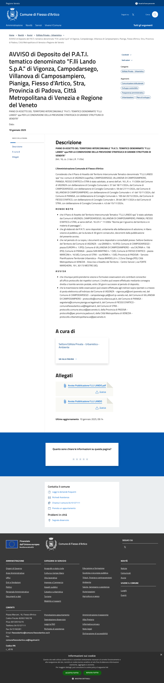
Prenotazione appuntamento (56, 614)
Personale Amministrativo (17, 591)
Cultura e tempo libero (54, 573)
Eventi (123, 595)
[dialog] (82, 667)
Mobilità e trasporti (52, 601)
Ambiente (87, 582)
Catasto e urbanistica (53, 591)
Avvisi (29, 35)
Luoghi (124, 590)
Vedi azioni (127, 60)
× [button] (161, 655)
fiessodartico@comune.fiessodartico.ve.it (31, 632)
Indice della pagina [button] (19, 138)
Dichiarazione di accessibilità (95, 633)
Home (11, 35)
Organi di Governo (14, 568)
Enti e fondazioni (13, 582)
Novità (21, 35)
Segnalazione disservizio (55, 619)
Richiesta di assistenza (54, 628)
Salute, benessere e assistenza (96, 586)
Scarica (100, 391)
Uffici (8, 577)
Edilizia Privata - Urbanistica (49, 35)
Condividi (127, 54)
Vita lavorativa (50, 577)
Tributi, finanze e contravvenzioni (97, 577)
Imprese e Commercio (53, 582)
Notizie (124, 568)
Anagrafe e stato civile (54, 568)
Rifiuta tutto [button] (92, 673)
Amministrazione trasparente (95, 614)
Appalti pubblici (51, 587)
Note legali (87, 628)
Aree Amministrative (15, 573)
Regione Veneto (13, 3)
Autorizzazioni (89, 591)
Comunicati (126, 573)
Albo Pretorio (88, 619)
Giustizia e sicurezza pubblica (95, 572)
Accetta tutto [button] (72, 673)
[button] (82, 678)
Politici (9, 587)
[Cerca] (155, 14)
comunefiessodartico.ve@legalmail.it (22, 640)
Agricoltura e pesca (91, 596)
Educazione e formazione (93, 568)
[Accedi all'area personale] (145, 3)
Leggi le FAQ (49, 624)
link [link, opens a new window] (107, 667)
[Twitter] (132, 14)
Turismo (47, 596)
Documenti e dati (13, 596)
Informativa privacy (91, 624)
